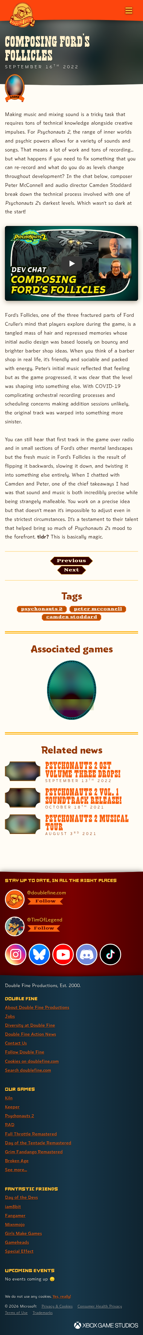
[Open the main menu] (128, 10)
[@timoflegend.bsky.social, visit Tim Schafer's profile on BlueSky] (68, 926)
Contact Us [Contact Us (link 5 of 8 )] (16, 1043)
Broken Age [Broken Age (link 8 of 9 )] (17, 1160)
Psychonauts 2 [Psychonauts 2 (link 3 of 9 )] (19, 1115)
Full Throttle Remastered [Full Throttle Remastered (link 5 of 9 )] (31, 1133)
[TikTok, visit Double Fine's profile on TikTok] (110, 954)
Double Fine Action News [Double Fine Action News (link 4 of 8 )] (30, 1034)
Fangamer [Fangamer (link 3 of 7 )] (15, 1215)
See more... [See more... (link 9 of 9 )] (16, 1169)
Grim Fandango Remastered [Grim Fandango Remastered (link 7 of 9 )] (34, 1151)
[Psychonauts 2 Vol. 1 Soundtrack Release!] (71, 798)
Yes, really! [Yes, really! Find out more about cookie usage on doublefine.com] (62, 1296)
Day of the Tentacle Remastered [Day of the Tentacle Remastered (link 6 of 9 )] (38, 1142)
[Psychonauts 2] (71, 690)
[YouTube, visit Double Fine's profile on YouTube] (63, 954)
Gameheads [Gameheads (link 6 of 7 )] (17, 1242)
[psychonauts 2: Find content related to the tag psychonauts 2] (42, 609)
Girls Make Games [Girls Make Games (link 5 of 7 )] (23, 1233)
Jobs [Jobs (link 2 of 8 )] (10, 1016)
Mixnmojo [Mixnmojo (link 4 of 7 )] (15, 1224)
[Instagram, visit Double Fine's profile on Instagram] (15, 954)
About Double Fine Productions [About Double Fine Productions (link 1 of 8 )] (37, 1007)
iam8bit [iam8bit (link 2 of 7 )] (13, 1206)
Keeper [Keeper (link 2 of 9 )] (12, 1106)
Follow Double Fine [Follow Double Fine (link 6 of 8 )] (24, 1052)
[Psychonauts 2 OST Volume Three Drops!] (71, 772)
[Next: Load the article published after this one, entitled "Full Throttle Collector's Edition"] (71, 570)
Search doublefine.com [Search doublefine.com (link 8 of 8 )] (28, 1070)
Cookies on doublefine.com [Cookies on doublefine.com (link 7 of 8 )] (32, 1061)
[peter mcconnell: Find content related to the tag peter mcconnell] (98, 609)
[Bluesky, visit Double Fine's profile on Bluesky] (39, 954)
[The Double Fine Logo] (22, 14)
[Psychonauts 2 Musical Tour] (71, 825)
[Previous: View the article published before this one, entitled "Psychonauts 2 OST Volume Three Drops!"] (71, 561)
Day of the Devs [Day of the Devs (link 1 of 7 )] (21, 1197)
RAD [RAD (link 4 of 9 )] (9, 1124)
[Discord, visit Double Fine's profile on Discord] (86, 954)
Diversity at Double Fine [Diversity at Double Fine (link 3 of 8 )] (30, 1025)
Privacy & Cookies (57, 1306)
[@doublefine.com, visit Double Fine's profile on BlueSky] (68, 899)
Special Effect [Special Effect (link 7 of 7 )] (19, 1251)
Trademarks (43, 1312)
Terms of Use (16, 1312)
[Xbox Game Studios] (106, 1325)
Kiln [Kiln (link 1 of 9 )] (9, 1097)
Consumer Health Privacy (99, 1306)
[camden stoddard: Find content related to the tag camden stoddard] (71, 617)
